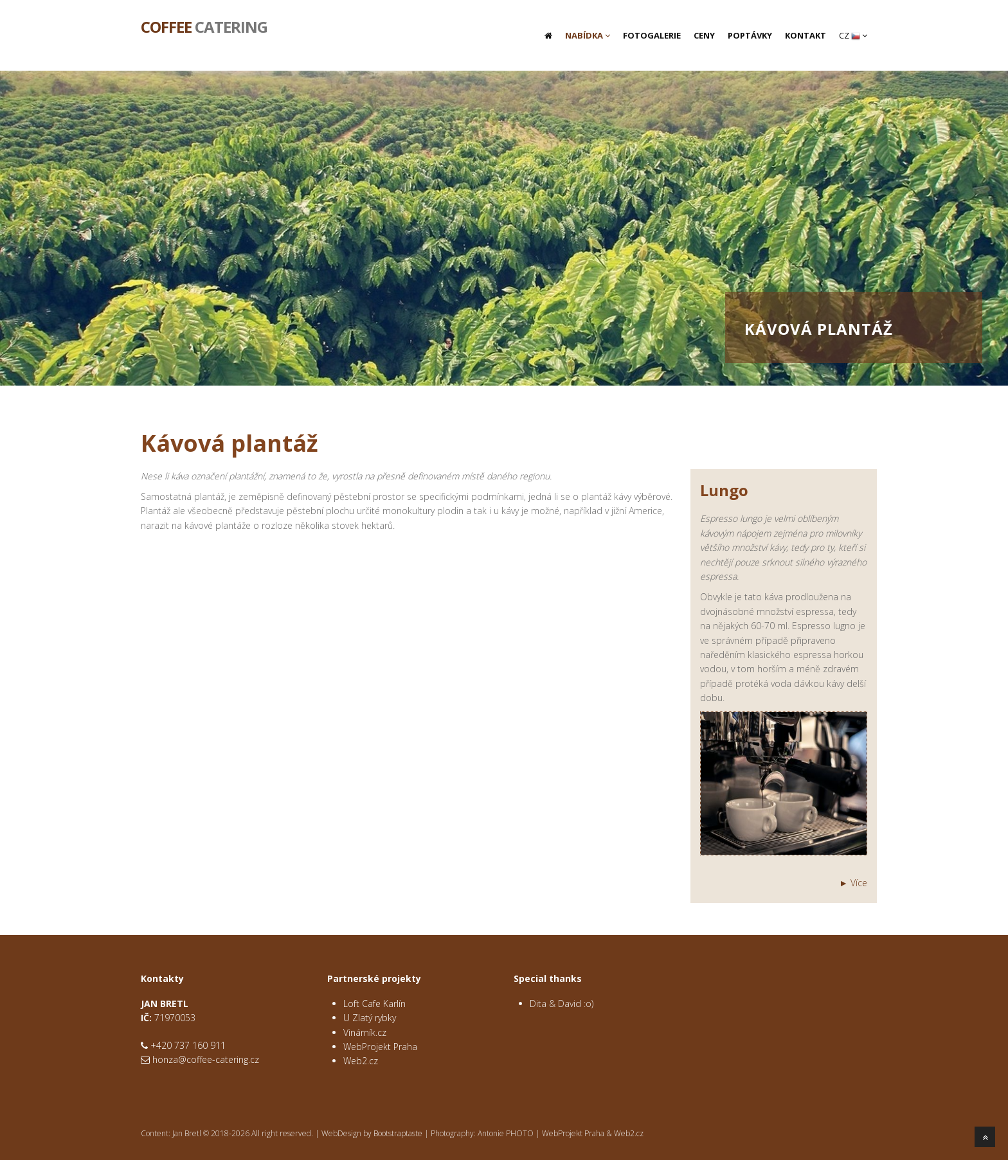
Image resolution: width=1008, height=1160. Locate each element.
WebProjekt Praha (380, 1046)
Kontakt (805, 35)
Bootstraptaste (398, 1133)
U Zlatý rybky (369, 1018)
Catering (204, 25)
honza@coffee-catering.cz (205, 1059)
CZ (853, 35)
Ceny (704, 35)
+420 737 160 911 (188, 1045)
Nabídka (587, 35)
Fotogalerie (652, 35)
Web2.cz (360, 1061)
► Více (853, 883)
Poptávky (750, 35)
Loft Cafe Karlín (374, 1003)
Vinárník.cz (364, 1032)
